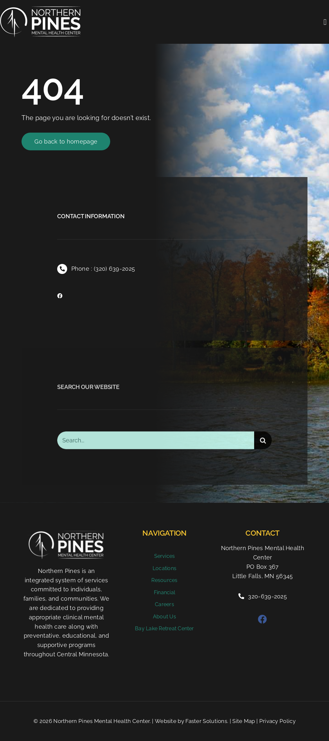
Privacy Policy (277, 721)
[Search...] (155, 444)
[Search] (263, 444)
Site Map (243, 721)
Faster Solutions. (206, 721)
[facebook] (59, 295)
